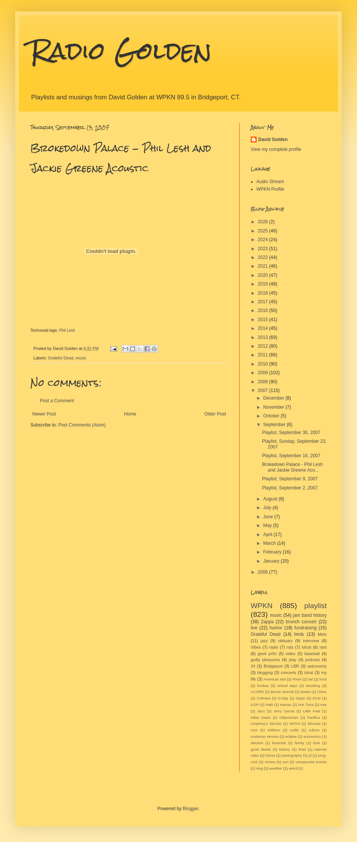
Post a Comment (57, 400)
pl (310, 755)
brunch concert (301, 621)
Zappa (267, 621)
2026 (263, 221)
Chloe (322, 692)
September (275, 424)
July (268, 507)
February (273, 552)
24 (253, 666)
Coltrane (263, 698)
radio (273, 647)
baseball (311, 653)
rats (290, 647)
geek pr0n (266, 653)
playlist (315, 606)
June (268, 516)
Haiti (269, 704)
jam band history (310, 615)
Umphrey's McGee (266, 723)
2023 (263, 248)
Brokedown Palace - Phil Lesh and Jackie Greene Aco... (292, 467)
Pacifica (313, 717)
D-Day (283, 698)
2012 (263, 346)
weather (275, 768)
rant (323, 647)
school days (287, 686)
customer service (264, 736)
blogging (265, 672)
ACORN (257, 692)
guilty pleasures (265, 659)
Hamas (285, 704)
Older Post (215, 414)
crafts (294, 730)
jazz (264, 640)
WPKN (262, 606)
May (268, 525)
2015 (263, 319)
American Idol (275, 679)
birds (299, 634)
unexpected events (311, 762)
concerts (288, 672)
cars (254, 730)
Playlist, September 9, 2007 (290, 478)
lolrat (308, 672)
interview (311, 640)
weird (293, 768)
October (272, 416)
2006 (263, 572)
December (274, 398)
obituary (285, 640)
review (270, 762)
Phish (297, 679)
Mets (322, 634)
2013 (263, 337)
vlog (259, 768)
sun (285, 762)
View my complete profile (276, 149)
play (293, 659)
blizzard (314, 723)
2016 (263, 310)
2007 (263, 390)
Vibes (256, 647)
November (274, 407)
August (271, 499)
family (299, 743)
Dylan (300, 698)
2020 (263, 275)
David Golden (272, 139)
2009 (263, 372)
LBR (295, 666)
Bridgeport (273, 666)
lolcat (306, 647)
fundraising (305, 627)
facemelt (279, 743)
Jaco (261, 711)
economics (312, 736)
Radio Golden (121, 50)
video (290, 653)
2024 (263, 239)
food (323, 679)
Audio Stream (270, 181)
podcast (312, 659)
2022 (263, 257)
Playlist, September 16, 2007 (291, 455)
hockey (263, 686)
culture (314, 730)
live (254, 627)
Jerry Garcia (283, 711)
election (257, 743)
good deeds (261, 749)
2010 (263, 364)
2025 (263, 231)
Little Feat (311, 711)
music (81, 358)
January (272, 561)
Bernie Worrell (282, 692)
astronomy (317, 666)
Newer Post (44, 414)
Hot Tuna (306, 704)
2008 (263, 381)
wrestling (313, 686)
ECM (317, 698)
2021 (263, 266)
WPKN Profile (270, 189)
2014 (263, 328)
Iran (324, 704)
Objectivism (289, 717)
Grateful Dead (60, 358)
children (273, 730)
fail (310, 679)
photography (292, 755)
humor (275, 627)
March (270, 543)
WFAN (294, 723)
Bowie (305, 692)
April (268, 534)
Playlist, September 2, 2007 (290, 488)
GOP (255, 704)
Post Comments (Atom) (82, 425)
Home (130, 414)
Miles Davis (260, 717)
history (284, 749)
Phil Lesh (67, 330)
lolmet (270, 755)
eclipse (291, 736)
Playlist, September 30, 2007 (291, 432)
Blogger (190, 808)
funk (316, 743)
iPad (302, 749)
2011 (263, 354)
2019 (263, 284)
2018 (263, 293)
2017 (263, 301)
